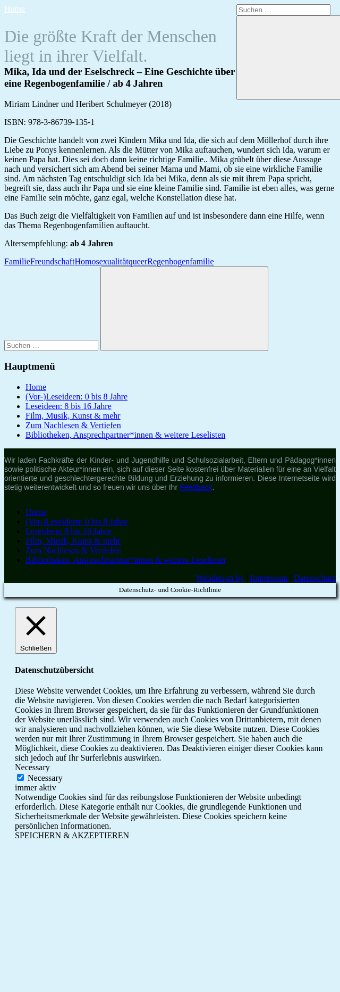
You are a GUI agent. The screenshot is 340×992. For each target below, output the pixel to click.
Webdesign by (220, 577)
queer (138, 261)
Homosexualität (101, 261)
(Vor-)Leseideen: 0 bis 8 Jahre (77, 396)
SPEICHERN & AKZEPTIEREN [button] (72, 835)
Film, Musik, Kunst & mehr (73, 415)
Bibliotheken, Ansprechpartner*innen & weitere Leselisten (125, 434)
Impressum (269, 577)
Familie (17, 261)
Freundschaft (52, 261)
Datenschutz (315, 577)
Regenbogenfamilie (180, 261)
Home (14, 8)
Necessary (45, 777)
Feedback (196, 487)
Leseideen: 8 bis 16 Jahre (69, 406)
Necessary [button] (32, 767)
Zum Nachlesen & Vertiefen (73, 425)
